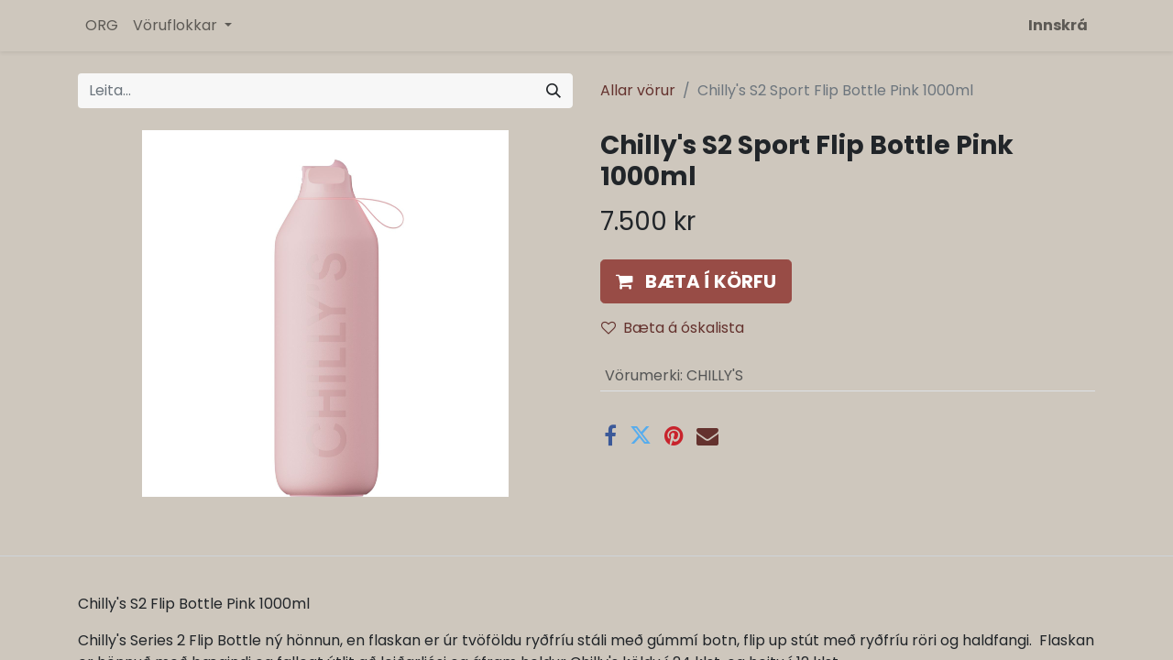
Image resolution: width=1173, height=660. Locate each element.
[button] (696, 281)
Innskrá (1058, 25)
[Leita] (553, 90)
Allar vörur (637, 90)
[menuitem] (102, 25)
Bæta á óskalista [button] (672, 327)
